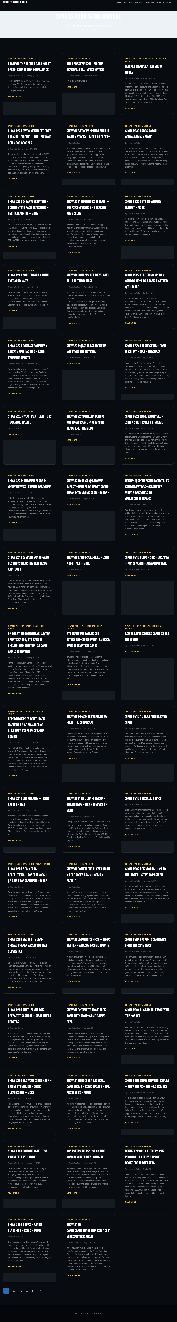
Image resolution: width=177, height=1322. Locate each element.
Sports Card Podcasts (136, 59)
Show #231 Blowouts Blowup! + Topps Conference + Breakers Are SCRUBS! (88, 207)
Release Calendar (133, 2)
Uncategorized (43, 864)
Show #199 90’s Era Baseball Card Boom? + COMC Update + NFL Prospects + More (88, 1087)
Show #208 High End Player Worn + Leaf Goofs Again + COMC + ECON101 (88, 875)
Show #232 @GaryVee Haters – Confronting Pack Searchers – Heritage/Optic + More (28, 207)
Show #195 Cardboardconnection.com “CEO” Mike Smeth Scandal (88, 1231)
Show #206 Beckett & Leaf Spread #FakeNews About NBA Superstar (27, 945)
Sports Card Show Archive (21, 59)
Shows (169, 2)
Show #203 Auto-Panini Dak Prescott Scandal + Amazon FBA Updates (29, 1016)
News (119, 2)
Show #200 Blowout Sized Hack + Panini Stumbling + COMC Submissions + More (29, 1087)
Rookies (160, 2)
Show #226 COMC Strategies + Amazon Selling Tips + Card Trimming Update (28, 352)
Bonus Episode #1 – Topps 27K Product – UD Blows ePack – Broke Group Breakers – (144, 1157)
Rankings (149, 2)
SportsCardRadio (16, 76)
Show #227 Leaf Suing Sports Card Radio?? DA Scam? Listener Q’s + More (146, 281)
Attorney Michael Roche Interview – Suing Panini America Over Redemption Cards (88, 640)
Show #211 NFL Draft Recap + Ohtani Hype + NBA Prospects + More (87, 804)
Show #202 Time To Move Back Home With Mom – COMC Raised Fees (86, 1016)
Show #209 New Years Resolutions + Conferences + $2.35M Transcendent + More (27, 875)
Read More (14, 96)
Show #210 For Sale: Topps (143, 798)
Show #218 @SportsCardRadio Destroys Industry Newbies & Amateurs (28, 563)
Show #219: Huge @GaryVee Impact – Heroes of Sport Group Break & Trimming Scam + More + (88, 487)
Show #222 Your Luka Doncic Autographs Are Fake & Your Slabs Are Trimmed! (85, 422)
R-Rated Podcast (16, 626)
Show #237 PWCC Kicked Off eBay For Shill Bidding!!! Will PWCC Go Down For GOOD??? (29, 137)
